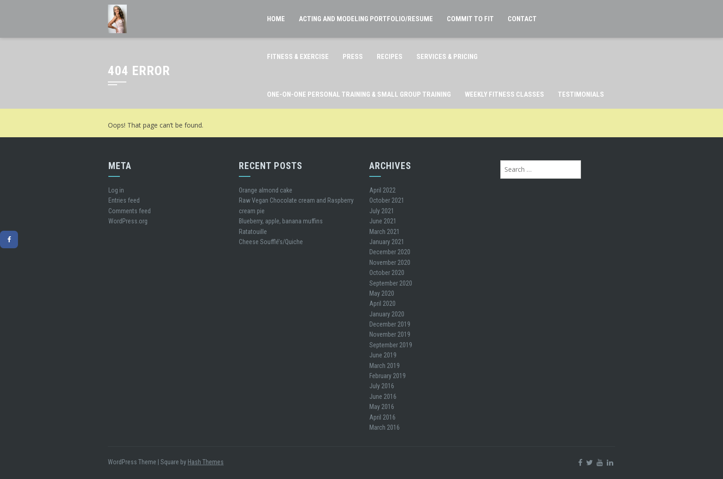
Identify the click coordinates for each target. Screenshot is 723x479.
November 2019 (389, 334)
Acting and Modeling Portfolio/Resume (366, 19)
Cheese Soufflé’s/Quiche (271, 241)
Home (276, 19)
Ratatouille (253, 231)
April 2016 (382, 417)
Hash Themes (206, 462)
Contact (522, 19)
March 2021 (384, 231)
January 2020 (386, 314)
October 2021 (386, 200)
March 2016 (384, 427)
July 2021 (381, 211)
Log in (116, 190)
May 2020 (381, 293)
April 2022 (382, 190)
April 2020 (382, 303)
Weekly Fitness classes (504, 94)
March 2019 (384, 365)
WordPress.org (128, 221)
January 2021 (386, 241)
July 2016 (381, 386)
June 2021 (383, 221)
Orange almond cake (265, 190)
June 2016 (383, 396)
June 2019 (383, 355)
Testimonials (581, 94)
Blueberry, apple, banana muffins (281, 221)
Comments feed (129, 211)
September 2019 (390, 345)
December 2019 (389, 324)
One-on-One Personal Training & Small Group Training (359, 94)
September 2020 (390, 283)
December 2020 (389, 252)
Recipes (390, 57)
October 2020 (386, 272)
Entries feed (124, 200)
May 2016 (381, 406)
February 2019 (387, 376)
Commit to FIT (470, 19)
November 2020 (389, 262)
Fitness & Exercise (298, 57)
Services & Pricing (447, 57)
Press (353, 57)
